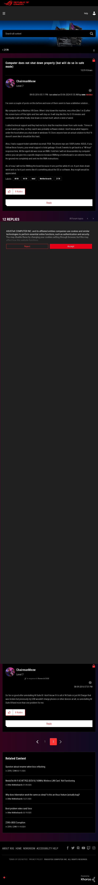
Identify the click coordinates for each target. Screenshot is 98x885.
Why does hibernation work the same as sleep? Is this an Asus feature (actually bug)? (43, 794)
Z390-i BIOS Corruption (15, 822)
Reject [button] (27, 246)
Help (86, 13)
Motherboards (46, 179)
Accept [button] (70, 246)
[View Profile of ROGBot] (89, 95)
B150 (16, 179)
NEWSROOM (29, 848)
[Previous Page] (38, 742)
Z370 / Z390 (12, 771)
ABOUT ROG (8, 848)
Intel (33, 179)
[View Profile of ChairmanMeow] (26, 81)
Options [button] (94, 50)
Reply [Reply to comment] (49, 723)
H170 (25, 179)
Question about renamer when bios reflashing (25, 766)
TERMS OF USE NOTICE (18, 859)
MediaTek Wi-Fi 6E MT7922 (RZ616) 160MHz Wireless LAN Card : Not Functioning (40, 780)
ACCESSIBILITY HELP (47, 848)
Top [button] (4, 877)
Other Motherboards (15, 785)
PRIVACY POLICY (36, 859)
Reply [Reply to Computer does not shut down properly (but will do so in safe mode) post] (49, 202)
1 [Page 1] (45, 741)
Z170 (6, 50)
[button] (9, 191)
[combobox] (49, 33)
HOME (19, 848)
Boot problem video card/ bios (19, 808)
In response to (38, 679)
